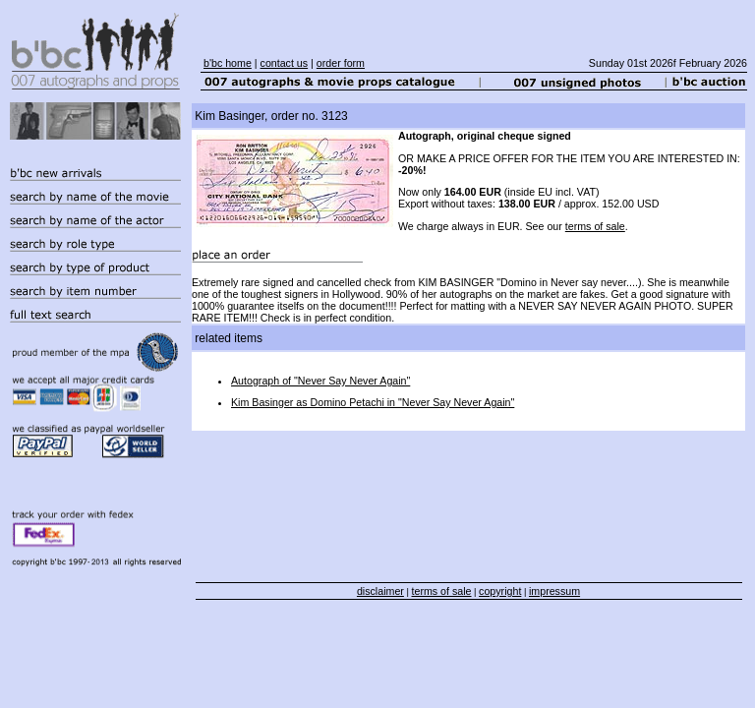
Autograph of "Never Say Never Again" (320, 380)
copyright (500, 591)
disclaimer (380, 591)
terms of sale (595, 226)
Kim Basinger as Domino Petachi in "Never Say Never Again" (372, 402)
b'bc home (227, 63)
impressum (554, 591)
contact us (285, 63)
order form (341, 63)
